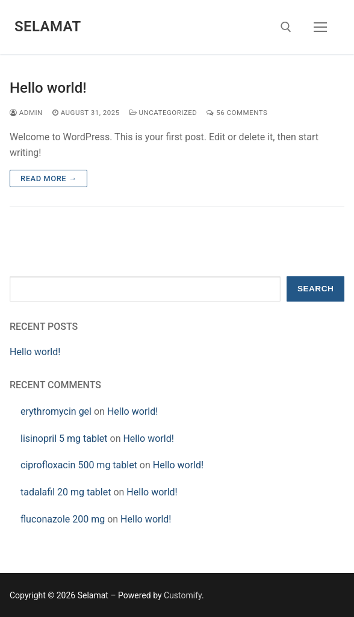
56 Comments (236, 112)
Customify (183, 595)
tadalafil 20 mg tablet (65, 492)
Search (315, 288)
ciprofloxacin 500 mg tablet (78, 465)
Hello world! (48, 87)
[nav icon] (320, 27)
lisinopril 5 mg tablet (64, 438)
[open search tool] (286, 27)
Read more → (48, 178)
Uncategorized (163, 112)
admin (26, 112)
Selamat (47, 26)
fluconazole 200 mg (62, 519)
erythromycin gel (56, 411)
